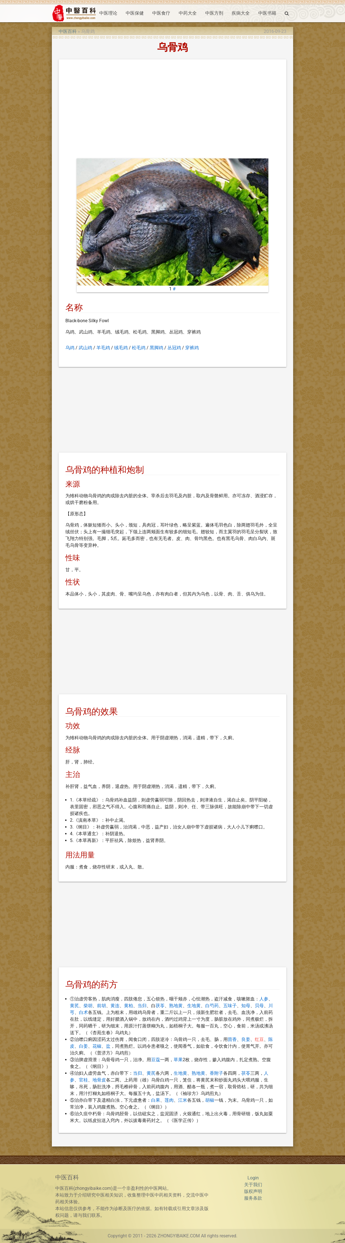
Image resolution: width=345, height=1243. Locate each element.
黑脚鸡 (156, 347)
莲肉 (169, 1100)
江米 (182, 1100)
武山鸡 (85, 347)
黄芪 (74, 1005)
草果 (178, 1059)
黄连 (115, 1005)
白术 (83, 1012)
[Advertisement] (172, 110)
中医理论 (108, 13)
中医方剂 (214, 13)
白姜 (83, 1046)
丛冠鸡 (174, 347)
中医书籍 (267, 13)
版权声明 (253, 1191)
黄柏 (128, 1005)
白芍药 (212, 1005)
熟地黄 (176, 1005)
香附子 (216, 1073)
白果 (155, 1100)
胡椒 (209, 1100)
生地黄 (194, 1005)
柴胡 (87, 1005)
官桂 (83, 1080)
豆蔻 (155, 1059)
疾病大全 (241, 13)
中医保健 (135, 13)
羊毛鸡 (103, 347)
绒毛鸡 (121, 347)
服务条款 (253, 1198)
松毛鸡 (138, 347)
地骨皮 (99, 1080)
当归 (142, 1005)
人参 (263, 999)
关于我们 (253, 1184)
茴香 (232, 1039)
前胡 (101, 1005)
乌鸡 (69, 347)
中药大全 (188, 13)
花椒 (96, 1046)
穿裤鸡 (192, 347)
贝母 (259, 1005)
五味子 (230, 1005)
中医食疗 (161, 13)
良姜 (245, 1039)
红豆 (259, 1039)
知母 (245, 1005)
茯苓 (160, 1005)
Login (253, 1178)
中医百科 (68, 31)
